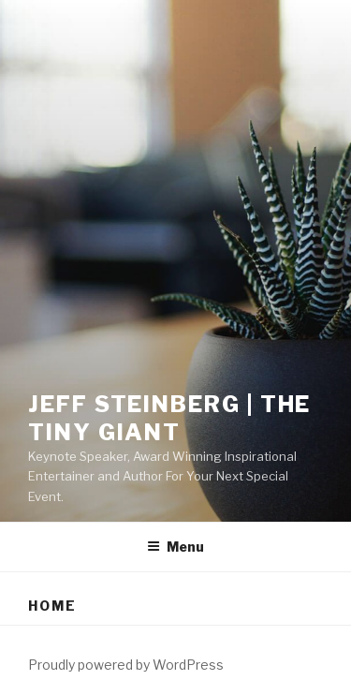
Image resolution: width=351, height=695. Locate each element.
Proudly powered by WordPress (126, 665)
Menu (175, 547)
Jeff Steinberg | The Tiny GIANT (169, 418)
